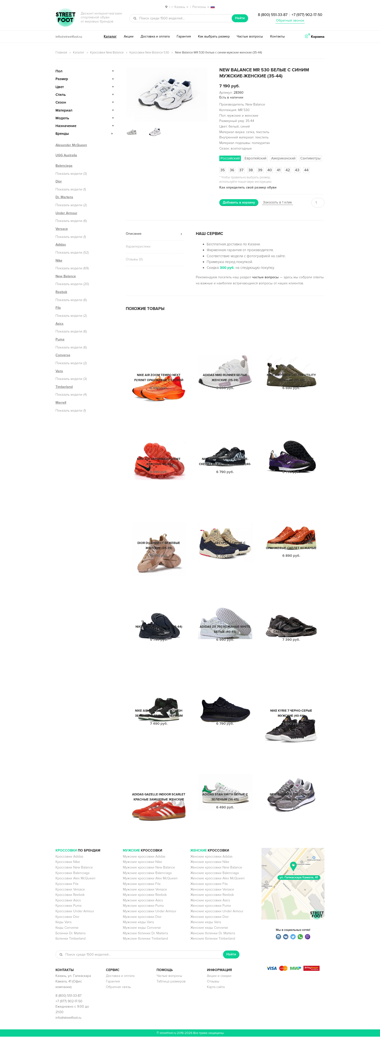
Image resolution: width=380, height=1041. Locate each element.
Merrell (60, 402)
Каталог (110, 36)
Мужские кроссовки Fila (141, 888)
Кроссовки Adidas (69, 861)
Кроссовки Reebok (70, 899)
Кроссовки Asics (68, 905)
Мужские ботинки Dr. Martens (145, 937)
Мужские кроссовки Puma (143, 910)
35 (222, 170)
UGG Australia (66, 155)
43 (297, 170)
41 (278, 170)
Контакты (277, 36)
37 (241, 170)
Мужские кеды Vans (138, 926)
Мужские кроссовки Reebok (145, 899)
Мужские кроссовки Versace (145, 894)
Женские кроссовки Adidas (211, 861)
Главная (61, 52)
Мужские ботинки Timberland (145, 943)
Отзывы (213, 986)
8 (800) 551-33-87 (272, 14)
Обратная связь (118, 991)
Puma (59, 339)
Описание (134, 234)
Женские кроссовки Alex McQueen (217, 883)
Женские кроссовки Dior (209, 921)
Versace (61, 229)
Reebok (61, 292)
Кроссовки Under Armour (74, 915)
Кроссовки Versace (70, 894)
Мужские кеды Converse (142, 932)
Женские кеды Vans (205, 926)
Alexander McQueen (71, 145)
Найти (240, 18)
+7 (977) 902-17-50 (307, 14)
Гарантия (184, 36)
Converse (62, 355)
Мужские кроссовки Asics (143, 905)
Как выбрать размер (214, 36)
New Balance (65, 276)
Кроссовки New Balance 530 (149, 52)
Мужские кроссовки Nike (142, 866)
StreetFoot (65, 17)
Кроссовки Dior (67, 921)
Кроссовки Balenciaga (72, 877)
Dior (58, 181)
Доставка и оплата (155, 36)
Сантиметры (310, 158)
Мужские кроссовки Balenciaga (147, 877)
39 (260, 170)
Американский (283, 158)
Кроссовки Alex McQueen (75, 883)
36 (232, 170)
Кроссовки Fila (66, 888)
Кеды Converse (67, 932)
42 (287, 170)
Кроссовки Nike (67, 866)
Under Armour (66, 213)
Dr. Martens (64, 197)
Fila (58, 308)
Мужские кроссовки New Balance (149, 872)
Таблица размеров (171, 986)
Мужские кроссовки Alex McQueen (150, 883)
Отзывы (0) (134, 259)
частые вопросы (265, 277)
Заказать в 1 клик (277, 202)
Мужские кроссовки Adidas (144, 861)
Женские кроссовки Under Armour (216, 915)
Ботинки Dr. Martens (70, 937)
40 (269, 170)
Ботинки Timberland (70, 943)
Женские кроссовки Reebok (212, 899)
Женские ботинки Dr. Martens (212, 937)
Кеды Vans (63, 926)
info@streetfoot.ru (68, 37)
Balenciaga (63, 166)
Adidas (60, 244)
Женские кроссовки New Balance (216, 872)
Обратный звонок (290, 20)
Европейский (255, 158)
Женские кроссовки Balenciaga (214, 877)
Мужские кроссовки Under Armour (149, 915)
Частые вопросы (250, 36)
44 (306, 170)
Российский (230, 158)
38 (250, 170)
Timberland (64, 387)
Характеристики (138, 246)
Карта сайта (216, 991)
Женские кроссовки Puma (210, 910)
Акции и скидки (219, 980)
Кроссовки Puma (68, 910)
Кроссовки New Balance (107, 52)
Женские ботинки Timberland (212, 943)
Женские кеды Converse (209, 932)
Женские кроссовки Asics (210, 905)
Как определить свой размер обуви (248, 187)
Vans (59, 371)
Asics (59, 324)
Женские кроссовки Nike (209, 866)
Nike (58, 260)
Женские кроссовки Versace (212, 894)
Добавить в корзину (239, 202)
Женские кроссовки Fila (209, 888)
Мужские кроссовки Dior (142, 921)
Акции (129, 36)
